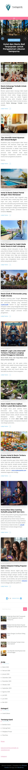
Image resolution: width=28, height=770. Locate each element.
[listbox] (14, 38)
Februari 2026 (6, 670)
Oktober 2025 (6, 684)
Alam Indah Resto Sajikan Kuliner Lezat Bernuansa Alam (14, 405)
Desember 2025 (6, 677)
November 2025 (6, 681)
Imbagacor (4, 756)
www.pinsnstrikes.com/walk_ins (9, 748)
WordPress (20, 767)
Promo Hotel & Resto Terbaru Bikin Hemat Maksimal (13, 456)
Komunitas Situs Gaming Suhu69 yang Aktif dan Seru (12, 511)
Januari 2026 (5, 674)
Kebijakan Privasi (7, 731)
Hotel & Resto (14, 40)
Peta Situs (5, 735)
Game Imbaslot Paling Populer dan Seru (14, 567)
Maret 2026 (5, 667)
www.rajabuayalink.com (18, 470)
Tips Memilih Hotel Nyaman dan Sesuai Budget (12, 139)
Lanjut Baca (4, 108)
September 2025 (6, 688)
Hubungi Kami (6, 728)
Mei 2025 (4, 702)
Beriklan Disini (6, 724)
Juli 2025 (4, 695)
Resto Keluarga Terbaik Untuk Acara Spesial (13, 87)
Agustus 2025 (6, 692)
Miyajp (3, 741)
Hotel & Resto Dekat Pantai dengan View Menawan (12, 194)
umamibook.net (5, 750)
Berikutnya (15, 598)
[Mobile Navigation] (14, 18)
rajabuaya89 (4, 304)
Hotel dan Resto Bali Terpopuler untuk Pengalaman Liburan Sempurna (14, 48)
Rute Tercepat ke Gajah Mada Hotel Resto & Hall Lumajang (13, 245)
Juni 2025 (4, 699)
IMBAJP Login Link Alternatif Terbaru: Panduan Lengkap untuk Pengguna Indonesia (13, 353)
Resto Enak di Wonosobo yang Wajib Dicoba (14, 295)
